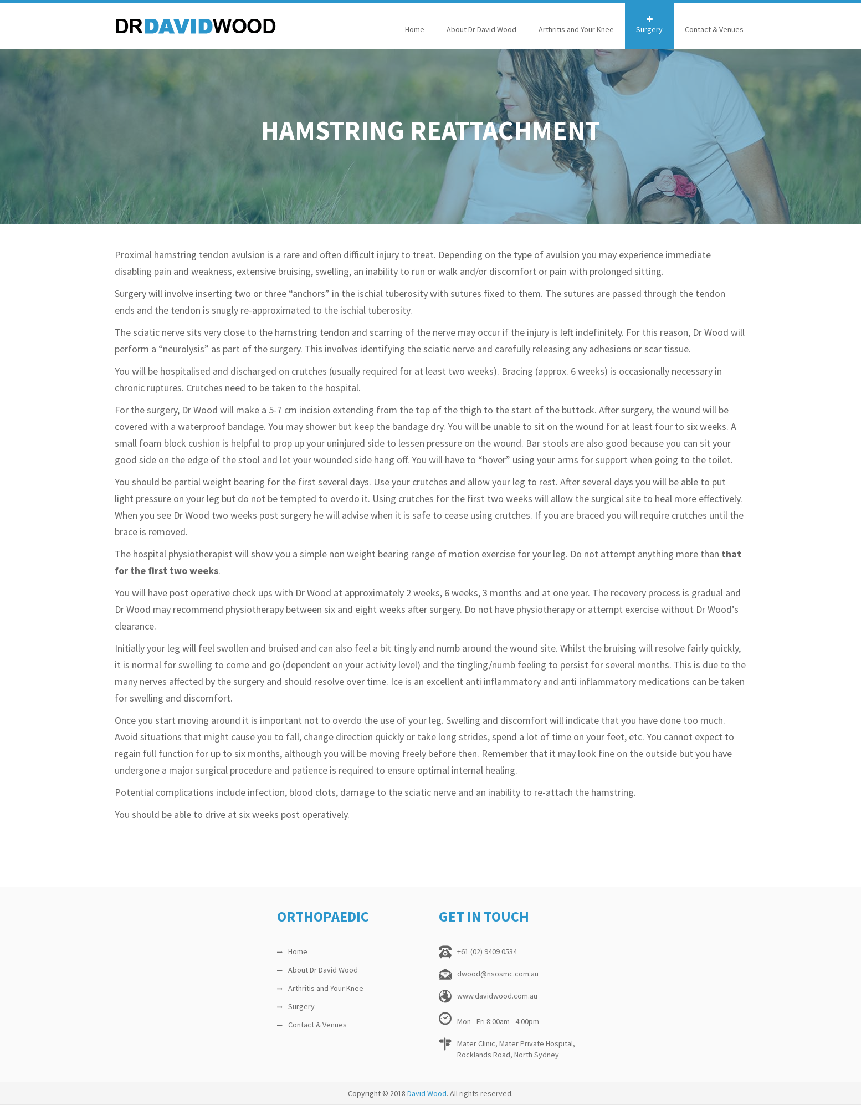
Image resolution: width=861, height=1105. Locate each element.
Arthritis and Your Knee (576, 29)
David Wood (427, 1093)
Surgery (649, 29)
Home (414, 29)
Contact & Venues (714, 29)
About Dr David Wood (481, 29)
